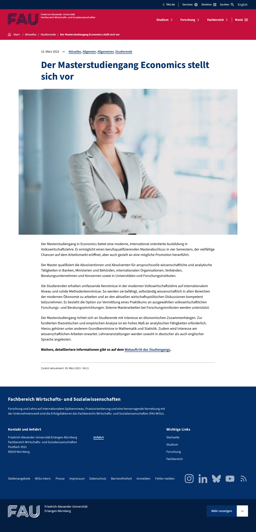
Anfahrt (98, 437)
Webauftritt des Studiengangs (148, 349)
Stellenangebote (19, 478)
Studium (162, 20)
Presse (60, 478)
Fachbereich (215, 20)
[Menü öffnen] (241, 19)
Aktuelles (75, 51)
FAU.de (168, 5)
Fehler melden (165, 478)
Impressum (77, 478)
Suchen (227, 5)
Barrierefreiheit (121, 478)
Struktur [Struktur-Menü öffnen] (208, 5)
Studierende (123, 51)
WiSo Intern (43, 478)
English (243, 4)
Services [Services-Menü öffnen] (189, 5)
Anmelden (143, 478)
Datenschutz (97, 478)
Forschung (187, 20)
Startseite (172, 437)
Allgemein (89, 51)
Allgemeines (105, 51)
